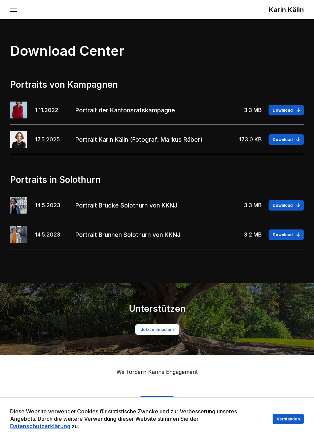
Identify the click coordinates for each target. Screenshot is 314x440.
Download (283, 110)
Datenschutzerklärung (40, 427)
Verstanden (288, 419)
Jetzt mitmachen (157, 329)
